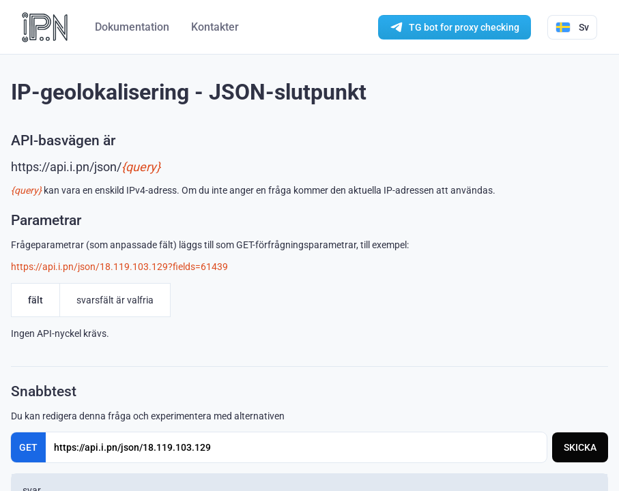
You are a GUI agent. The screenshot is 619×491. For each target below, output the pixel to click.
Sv (572, 27)
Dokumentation (132, 26)
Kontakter (215, 26)
